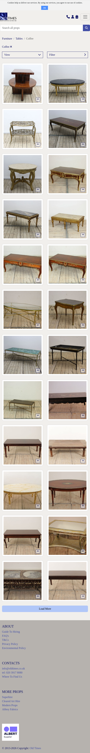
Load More (45, 608)
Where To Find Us (12, 676)
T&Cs (5, 639)
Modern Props (9, 705)
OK (44, 8)
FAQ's (5, 635)
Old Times (35, 748)
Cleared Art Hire (11, 701)
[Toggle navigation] (85, 16)
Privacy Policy (10, 644)
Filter (67, 55)
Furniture (7, 38)
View (22, 55)
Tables (19, 38)
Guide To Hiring (11, 631)
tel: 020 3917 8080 (12, 672)
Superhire (7, 697)
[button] (68, 17)
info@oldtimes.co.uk (13, 668)
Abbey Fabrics (10, 709)
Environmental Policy (14, 648)
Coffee (7, 46)
